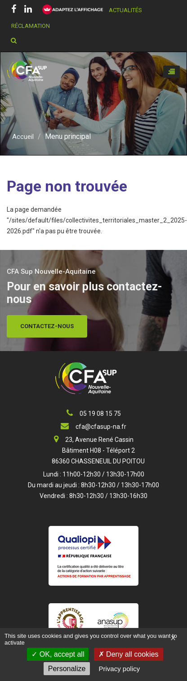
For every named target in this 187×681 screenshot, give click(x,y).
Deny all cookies (128, 654)
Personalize (67, 668)
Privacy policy (119, 668)
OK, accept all (57, 654)
